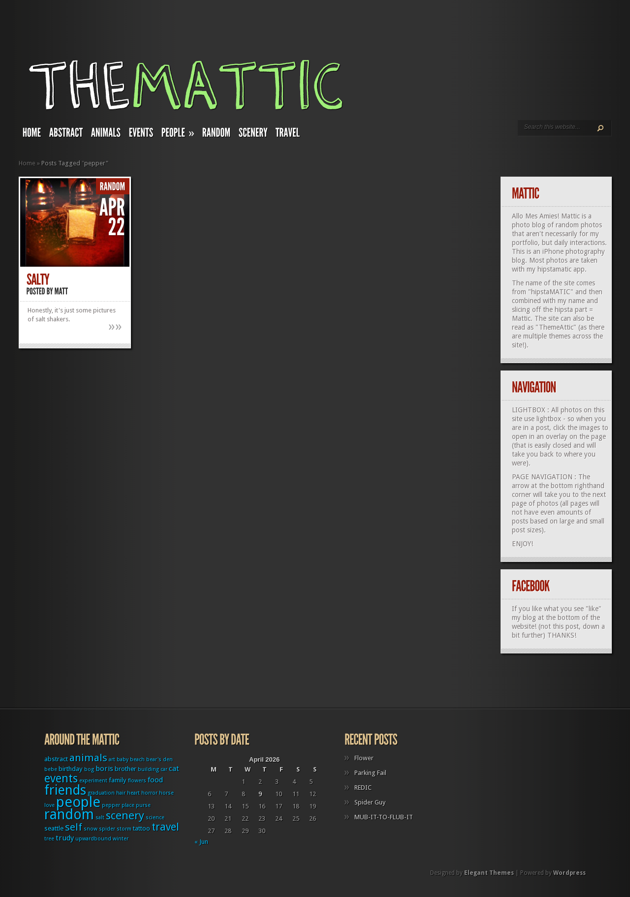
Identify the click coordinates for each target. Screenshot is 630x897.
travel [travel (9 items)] (165, 827)
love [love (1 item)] (49, 805)
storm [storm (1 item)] (124, 829)
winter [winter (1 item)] (120, 838)
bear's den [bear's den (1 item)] (159, 759)
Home (27, 163)
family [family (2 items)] (117, 780)
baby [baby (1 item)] (122, 759)
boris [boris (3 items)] (104, 768)
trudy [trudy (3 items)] (65, 838)
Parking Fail (370, 772)
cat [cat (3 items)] (174, 768)
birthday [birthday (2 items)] (71, 769)
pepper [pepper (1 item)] (111, 805)
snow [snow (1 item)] (90, 829)
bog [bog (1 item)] (89, 769)
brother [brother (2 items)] (125, 769)
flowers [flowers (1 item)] (137, 780)
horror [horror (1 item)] (149, 793)
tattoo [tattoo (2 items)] (141, 828)
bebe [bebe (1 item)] (50, 769)
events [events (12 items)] (61, 778)
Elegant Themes (489, 872)
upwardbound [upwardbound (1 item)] (93, 838)
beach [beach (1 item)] (137, 759)
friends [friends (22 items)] (65, 790)
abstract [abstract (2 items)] (56, 759)
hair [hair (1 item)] (121, 793)
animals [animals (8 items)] (88, 758)
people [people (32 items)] (78, 802)
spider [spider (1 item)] (107, 829)
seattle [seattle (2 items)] (53, 828)
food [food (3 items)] (155, 779)
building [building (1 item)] (148, 769)
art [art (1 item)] (112, 759)
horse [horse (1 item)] (166, 793)
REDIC (363, 787)
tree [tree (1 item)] (49, 838)
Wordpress (569, 872)
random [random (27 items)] (69, 814)
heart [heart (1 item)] (133, 793)
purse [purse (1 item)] (143, 805)
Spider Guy (369, 802)
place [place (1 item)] (128, 805)
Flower (364, 758)
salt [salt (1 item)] (99, 817)
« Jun (201, 841)
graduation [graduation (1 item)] (101, 793)
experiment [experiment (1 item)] (93, 780)
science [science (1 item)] (155, 817)
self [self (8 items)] (73, 827)
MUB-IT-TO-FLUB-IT (383, 817)
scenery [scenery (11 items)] (125, 815)
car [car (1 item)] (163, 769)
